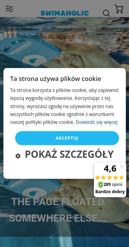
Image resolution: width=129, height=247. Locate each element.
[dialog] (64, 123)
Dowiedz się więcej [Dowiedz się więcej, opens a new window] (97, 122)
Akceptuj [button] (66, 138)
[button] (64, 155)
